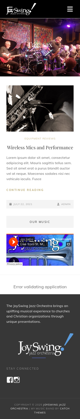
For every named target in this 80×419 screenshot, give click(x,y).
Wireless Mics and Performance (40, 147)
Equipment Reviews (40, 138)
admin (66, 204)
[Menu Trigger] (10, 9)
